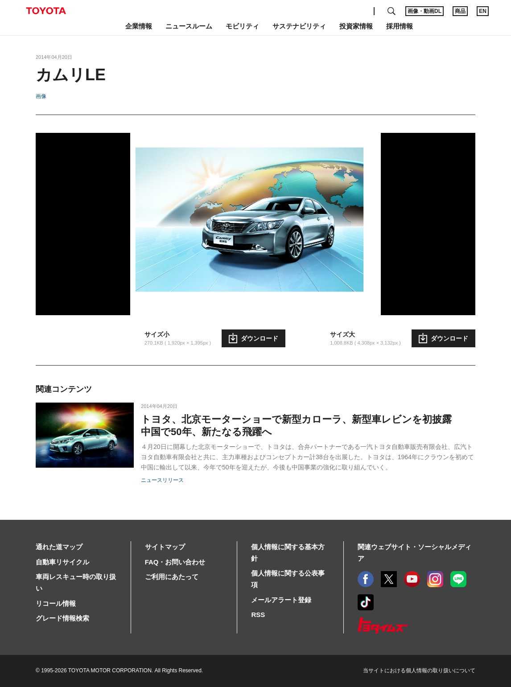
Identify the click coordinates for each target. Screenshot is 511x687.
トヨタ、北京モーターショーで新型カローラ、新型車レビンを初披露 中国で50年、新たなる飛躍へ (296, 425)
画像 (41, 96)
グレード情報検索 (62, 618)
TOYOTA (46, 10)
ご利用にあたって (171, 576)
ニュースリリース (162, 480)
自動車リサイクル (62, 562)
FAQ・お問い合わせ (175, 562)
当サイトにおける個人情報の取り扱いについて (419, 670)
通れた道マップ (59, 547)
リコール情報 (56, 603)
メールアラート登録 (281, 600)
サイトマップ (165, 547)
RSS (258, 614)
